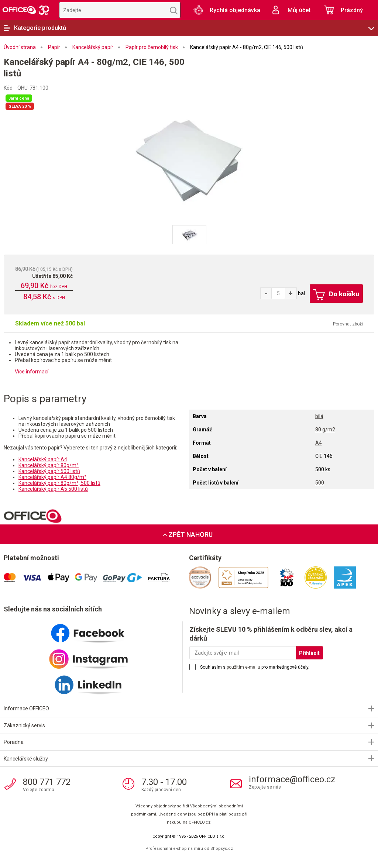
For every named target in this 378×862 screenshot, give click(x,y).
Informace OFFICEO (26, 708)
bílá (319, 416)
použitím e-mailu (243, 667)
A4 (318, 443)
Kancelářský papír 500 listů (49, 471)
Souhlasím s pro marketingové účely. (254, 667)
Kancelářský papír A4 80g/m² (52, 477)
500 (319, 483)
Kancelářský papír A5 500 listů (53, 489)
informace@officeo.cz (292, 779)
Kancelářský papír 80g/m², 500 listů (59, 483)
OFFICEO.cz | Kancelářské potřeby (26, 10)
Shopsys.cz (221, 848)
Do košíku (336, 295)
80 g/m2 (325, 429)
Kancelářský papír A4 (42, 459)
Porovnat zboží (348, 324)
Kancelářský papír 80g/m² (48, 465)
